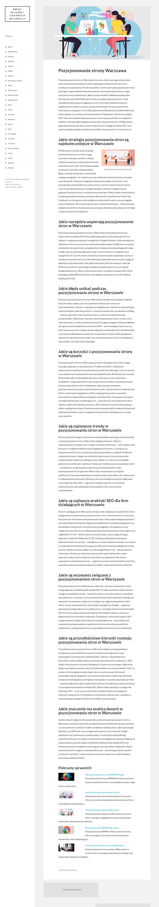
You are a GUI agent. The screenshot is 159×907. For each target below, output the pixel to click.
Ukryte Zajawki (13, 149)
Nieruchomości (13, 95)
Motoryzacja (12, 91)
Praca (10, 105)
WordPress (16, 185)
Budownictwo (13, 52)
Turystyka (11, 144)
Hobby (10, 71)
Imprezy (11, 76)
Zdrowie (11, 168)
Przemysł (11, 115)
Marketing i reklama (15, 81)
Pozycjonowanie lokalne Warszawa (102, 810)
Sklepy (10, 124)
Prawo (10, 110)
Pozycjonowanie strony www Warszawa (104, 845)
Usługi (10, 158)
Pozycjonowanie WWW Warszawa (102, 827)
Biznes (10, 47)
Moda (10, 86)
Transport (11, 139)
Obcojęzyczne (13, 100)
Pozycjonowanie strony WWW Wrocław (104, 774)
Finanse (10, 66)
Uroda (10, 153)
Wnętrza (11, 163)
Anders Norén (17, 187)
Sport (10, 129)
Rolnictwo (11, 120)
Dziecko (11, 57)
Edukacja (11, 61)
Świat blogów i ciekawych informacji (17, 14)
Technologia (12, 134)
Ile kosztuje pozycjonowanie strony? (102, 792)
